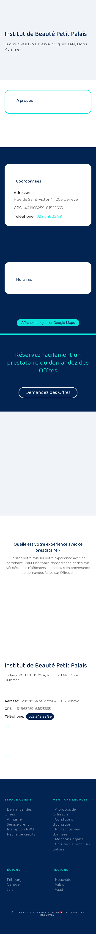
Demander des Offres (18, 812)
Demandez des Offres (48, 392)
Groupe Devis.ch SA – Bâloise (71, 846)
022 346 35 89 (49, 216)
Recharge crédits (21, 834)
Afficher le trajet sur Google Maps (48, 323)
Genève (13, 884)
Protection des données (66, 831)
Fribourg (14, 880)
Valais (59, 884)
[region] (48, 466)
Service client (18, 824)
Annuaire (14, 819)
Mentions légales (69, 839)
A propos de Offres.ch (64, 812)
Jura (10, 890)
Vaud (59, 890)
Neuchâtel (63, 880)
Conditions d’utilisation (63, 822)
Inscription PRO (20, 829)
